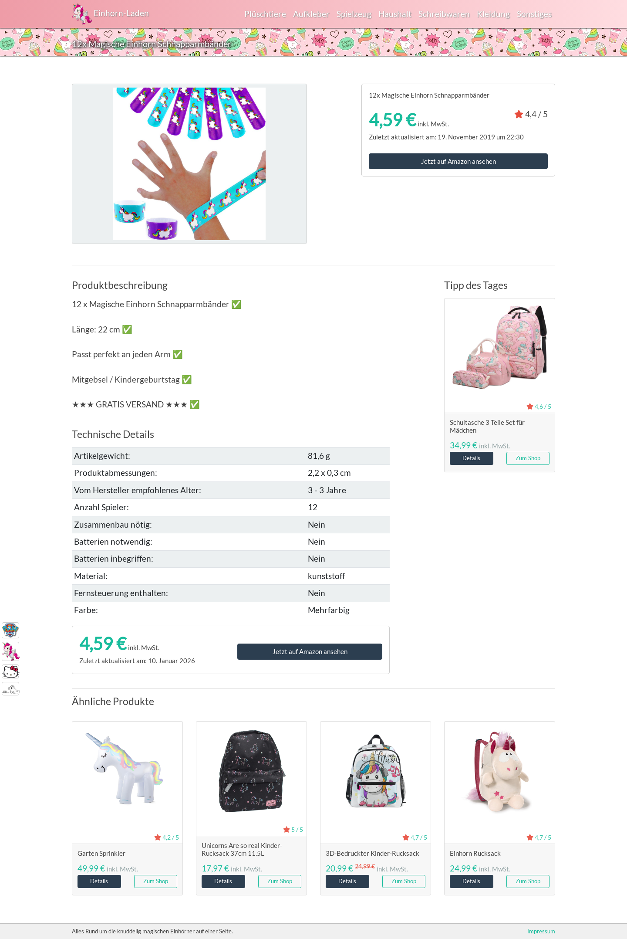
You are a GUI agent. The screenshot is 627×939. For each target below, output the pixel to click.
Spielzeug (354, 14)
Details (471, 457)
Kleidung (493, 14)
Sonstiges (534, 14)
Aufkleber (311, 14)
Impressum (541, 931)
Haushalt (394, 14)
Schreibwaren (444, 14)
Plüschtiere (265, 14)
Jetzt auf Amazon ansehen (458, 161)
